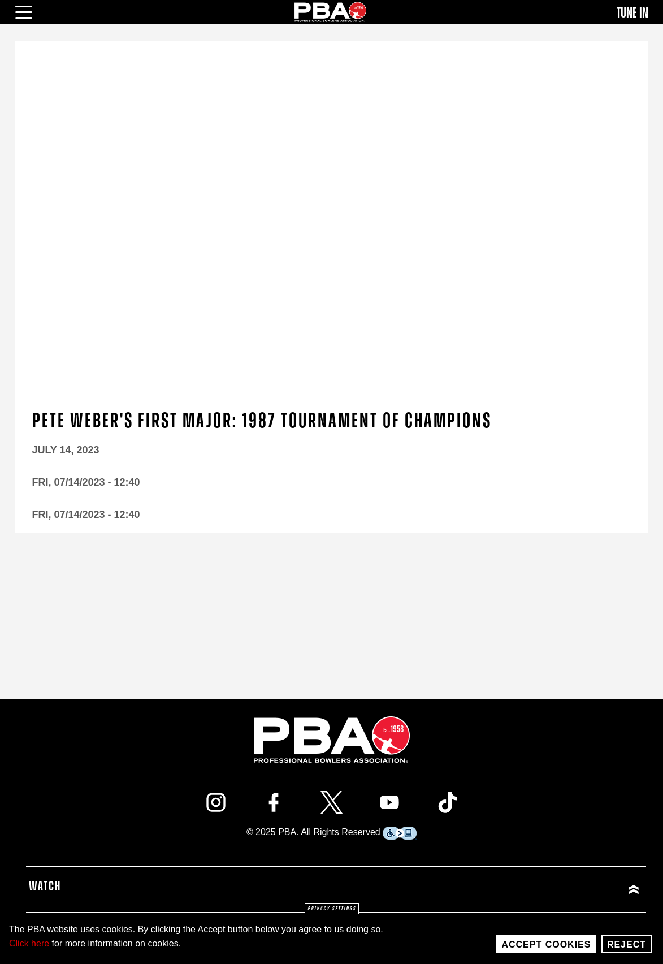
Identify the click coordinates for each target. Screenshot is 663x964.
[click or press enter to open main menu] (30, 10)
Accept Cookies (546, 944)
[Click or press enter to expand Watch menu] (490, 889)
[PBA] (330, 11)
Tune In (632, 13)
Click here (29, 943)
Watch (45, 886)
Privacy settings (331, 908)
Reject (626, 944)
